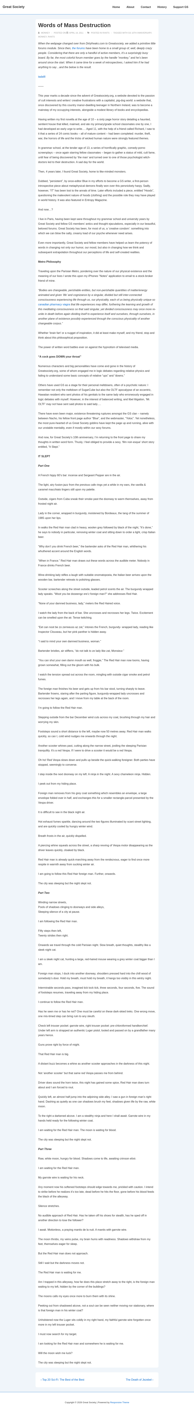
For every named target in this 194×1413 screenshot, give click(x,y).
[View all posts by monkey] (44, 33)
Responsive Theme (119, 1402)
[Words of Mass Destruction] (76, 33)
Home (116, 7)
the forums (78, 48)
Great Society (14, 7)
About (130, 7)
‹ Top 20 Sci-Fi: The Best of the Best (62, 1379)
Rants (106, 33)
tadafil (41, 76)
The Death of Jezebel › (139, 1379)
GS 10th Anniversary (139, 33)
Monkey (42, 37)
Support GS (180, 7)
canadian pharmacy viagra (54, 304)
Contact (146, 7)
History (162, 7)
